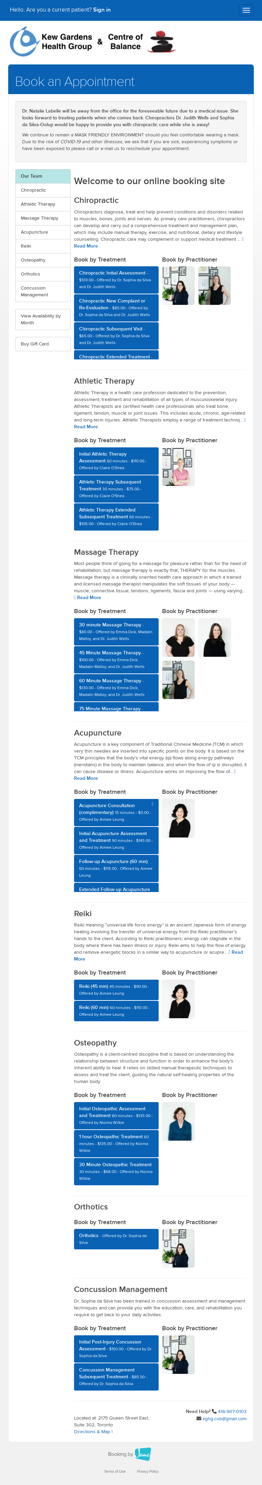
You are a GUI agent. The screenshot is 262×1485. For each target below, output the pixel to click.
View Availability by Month (41, 319)
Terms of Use (115, 1471)
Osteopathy (33, 260)
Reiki (26, 246)
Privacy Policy (147, 1471)
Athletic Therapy (38, 204)
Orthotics (30, 274)
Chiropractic (33, 190)
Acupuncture (34, 232)
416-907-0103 (232, 1411)
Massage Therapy (39, 218)
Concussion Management (34, 291)
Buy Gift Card (35, 344)
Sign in (102, 10)
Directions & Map (92, 1431)
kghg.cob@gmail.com (225, 1418)
